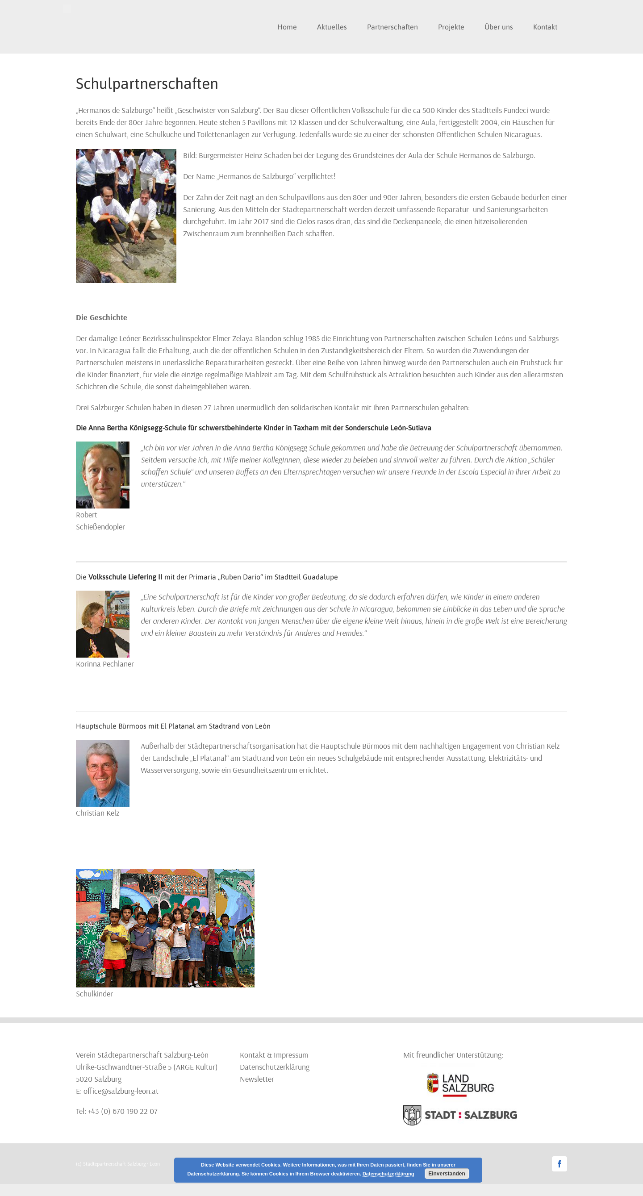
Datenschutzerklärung (274, 1067)
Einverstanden (446, 1174)
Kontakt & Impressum (274, 1055)
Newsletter (257, 1079)
